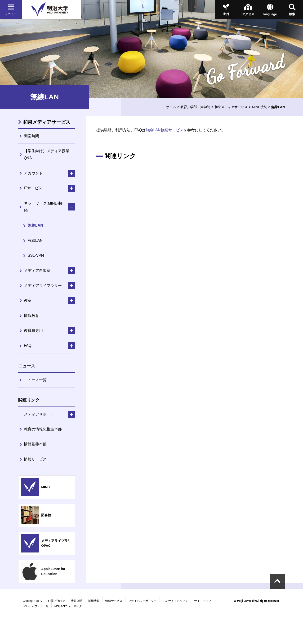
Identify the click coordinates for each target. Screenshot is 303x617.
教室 (27, 300)
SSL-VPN (36, 255)
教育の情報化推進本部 (43, 429)
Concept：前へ (32, 600)
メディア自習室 (37, 271)
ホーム (171, 107)
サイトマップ (202, 600)
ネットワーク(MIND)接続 (43, 206)
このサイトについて (175, 600)
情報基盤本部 (35, 444)
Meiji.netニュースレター (69, 606)
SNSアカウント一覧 (36, 606)
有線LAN (35, 240)
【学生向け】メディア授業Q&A (46, 154)
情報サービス (35, 459)
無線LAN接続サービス (164, 130)
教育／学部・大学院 (195, 107)
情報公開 (76, 600)
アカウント (33, 173)
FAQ (27, 345)
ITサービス (33, 188)
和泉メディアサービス (231, 107)
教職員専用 (33, 331)
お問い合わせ (56, 600)
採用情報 (93, 600)
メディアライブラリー (43, 285)
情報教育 (31, 316)
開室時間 (31, 136)
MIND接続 (259, 107)
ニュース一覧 (35, 380)
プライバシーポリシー (142, 600)
